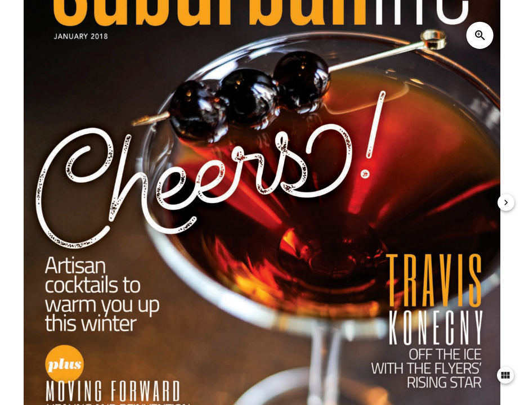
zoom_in (480, 35)
